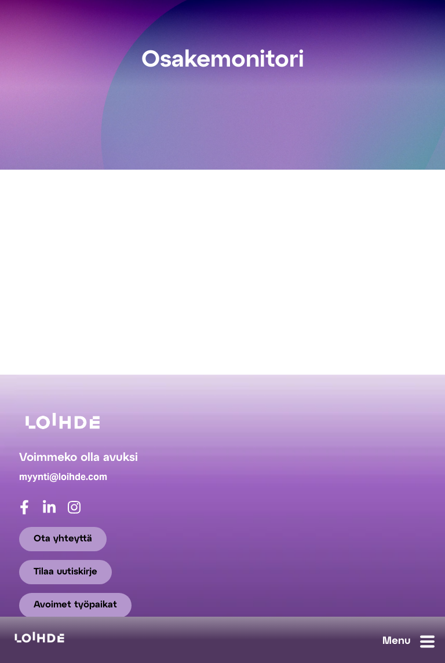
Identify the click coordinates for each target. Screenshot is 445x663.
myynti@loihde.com (63, 477)
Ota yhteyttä (63, 538)
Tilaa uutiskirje (65, 571)
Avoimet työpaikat (75, 604)
